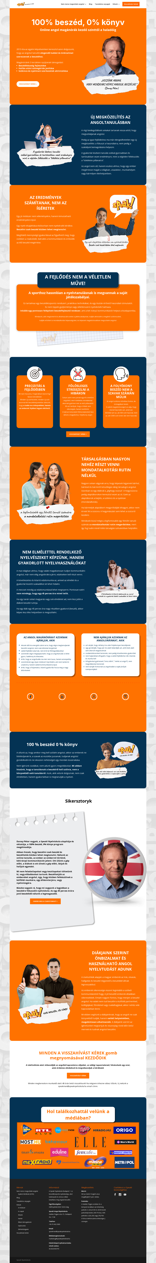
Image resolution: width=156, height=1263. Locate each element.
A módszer (21, 1208)
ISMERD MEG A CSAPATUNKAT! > (45, 901)
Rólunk (115, 4)
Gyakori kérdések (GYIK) (26, 1194)
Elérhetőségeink (23, 1229)
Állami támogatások (24, 1222)
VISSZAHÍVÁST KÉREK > (78, 434)
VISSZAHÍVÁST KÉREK (78, 1076)
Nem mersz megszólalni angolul (72, 4)
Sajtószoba (22, 1226)
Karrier (20, 1218)
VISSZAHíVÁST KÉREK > (28, 84)
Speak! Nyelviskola (23, 1260)
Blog (90, 4)
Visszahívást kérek (131, 4)
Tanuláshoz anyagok (102, 4)
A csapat (21, 1211)
